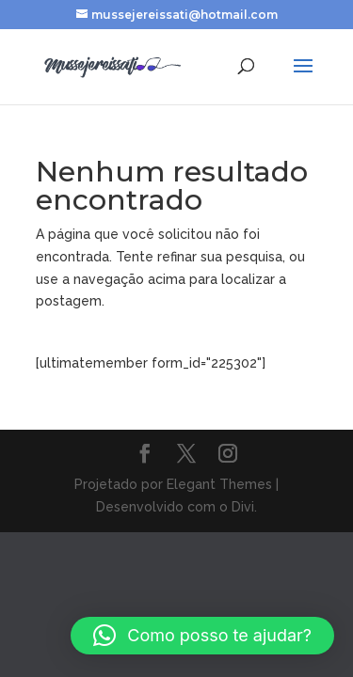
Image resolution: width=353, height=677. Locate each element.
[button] (202, 635)
